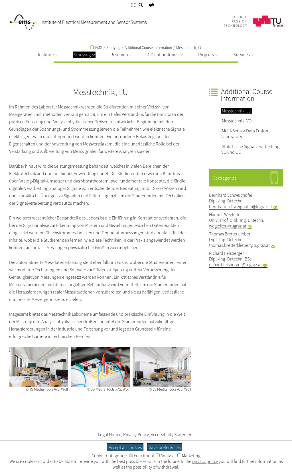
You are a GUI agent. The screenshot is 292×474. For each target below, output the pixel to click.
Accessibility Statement (172, 434)
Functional (141, 455)
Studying (84, 55)
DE (133, 5)
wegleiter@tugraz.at (227, 226)
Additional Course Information (148, 47)
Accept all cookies (125, 447)
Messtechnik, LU (189, 47)
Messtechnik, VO (237, 121)
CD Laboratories (165, 55)
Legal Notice (109, 434)
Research (121, 55)
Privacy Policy (136, 434)
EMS (96, 47)
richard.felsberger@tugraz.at (235, 264)
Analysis (165, 455)
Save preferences (165, 447)
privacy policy (205, 461)
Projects (208, 55)
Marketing (188, 455)
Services (244, 55)
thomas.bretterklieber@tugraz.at (239, 245)
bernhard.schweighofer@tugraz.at (240, 206)
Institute (48, 55)
